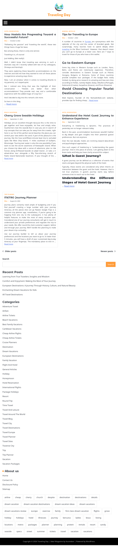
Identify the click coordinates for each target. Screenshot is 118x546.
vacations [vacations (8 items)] (88, 532)
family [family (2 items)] (58, 511)
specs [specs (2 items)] (19, 532)
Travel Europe (8, 432)
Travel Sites (7, 442)
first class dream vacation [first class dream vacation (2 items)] (78, 511)
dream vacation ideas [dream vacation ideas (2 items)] (65, 504)
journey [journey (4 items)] (55, 518)
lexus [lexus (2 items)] (89, 518)
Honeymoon (8, 378)
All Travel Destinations (12, 294)
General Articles (68, 31)
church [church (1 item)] (40, 498)
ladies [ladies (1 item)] (79, 518)
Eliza (5, 41)
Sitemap (6, 489)
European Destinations (13, 356)
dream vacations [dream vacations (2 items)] (88, 504)
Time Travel (7, 405)
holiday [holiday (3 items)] (8, 518)
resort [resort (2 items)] (94, 525)
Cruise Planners (9, 342)
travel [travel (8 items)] (63, 532)
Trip (4, 451)
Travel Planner (9, 437)
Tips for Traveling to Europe (80, 34)
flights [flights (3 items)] (98, 511)
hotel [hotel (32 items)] (31, 518)
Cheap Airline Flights (11, 333)
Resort (5, 396)
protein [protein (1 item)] (71, 525)
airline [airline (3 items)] (7, 498)
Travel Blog (7, 419)
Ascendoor (70, 542)
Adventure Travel (10, 306)
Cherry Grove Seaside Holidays (24, 115)
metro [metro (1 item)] (21, 525)
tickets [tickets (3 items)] (53, 532)
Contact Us (7, 481)
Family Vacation (9, 360)
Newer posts (107, 251)
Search (5, 259)
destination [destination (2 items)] (65, 498)
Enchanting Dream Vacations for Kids (19, 290)
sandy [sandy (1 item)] (104, 525)
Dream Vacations (10, 351)
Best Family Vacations (12, 324)
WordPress (90, 542)
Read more (11, 104)
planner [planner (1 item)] (46, 525)
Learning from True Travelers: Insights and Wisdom (26, 276)
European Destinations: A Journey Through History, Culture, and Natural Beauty (39, 285)
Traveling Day (59, 14)
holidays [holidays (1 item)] (20, 518)
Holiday (5, 374)
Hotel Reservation (11, 31)
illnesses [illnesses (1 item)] (43, 518)
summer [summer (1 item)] (41, 532)
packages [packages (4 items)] (33, 525)
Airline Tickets (8, 315)
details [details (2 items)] (95, 498)
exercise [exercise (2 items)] (47, 511)
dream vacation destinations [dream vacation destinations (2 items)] (37, 504)
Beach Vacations (10, 112)
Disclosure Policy (10, 485)
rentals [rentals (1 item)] (82, 525)
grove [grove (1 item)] (108, 511)
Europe (88, 41)
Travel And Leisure (10, 410)
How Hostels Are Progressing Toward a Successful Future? (30, 36)
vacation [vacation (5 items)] (75, 532)
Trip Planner (9, 194)
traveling (65, 49)
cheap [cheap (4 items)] (18, 498)
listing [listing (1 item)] (99, 518)
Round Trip (7, 401)
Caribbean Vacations (12, 329)
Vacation (6, 459)
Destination (7, 347)
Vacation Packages (11, 464)
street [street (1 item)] (29, 532)
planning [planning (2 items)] (59, 525)
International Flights (11, 387)
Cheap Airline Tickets (12, 338)
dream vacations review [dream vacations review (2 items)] (16, 511)
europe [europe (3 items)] (34, 511)
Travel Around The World (14, 414)
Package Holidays (10, 392)
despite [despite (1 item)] (51, 498)
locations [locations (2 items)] (9, 525)
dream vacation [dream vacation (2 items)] (12, 504)
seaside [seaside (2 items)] (8, 532)
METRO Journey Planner (20, 197)
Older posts (10, 251)
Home (5, 476)
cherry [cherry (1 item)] (29, 498)
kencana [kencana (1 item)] (67, 518)
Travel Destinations (11, 428)
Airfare (5, 311)
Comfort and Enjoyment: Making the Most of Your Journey (29, 281)
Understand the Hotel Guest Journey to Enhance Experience (88, 117)
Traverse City (8, 446)
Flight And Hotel (9, 365)
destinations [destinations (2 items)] (81, 498)
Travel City (7, 423)
